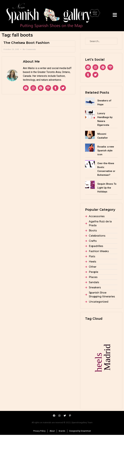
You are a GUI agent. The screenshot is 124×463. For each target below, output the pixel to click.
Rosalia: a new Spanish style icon (105, 150)
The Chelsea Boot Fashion (26, 43)
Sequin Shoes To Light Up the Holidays (106, 187)
